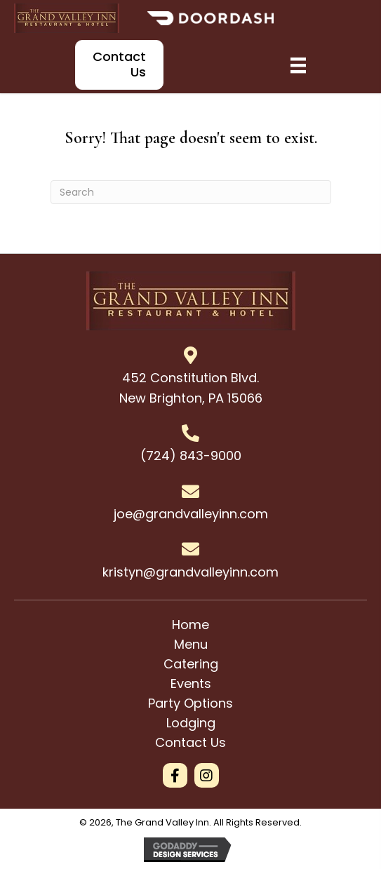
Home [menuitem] (190, 624)
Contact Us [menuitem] (190, 742)
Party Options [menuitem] (190, 703)
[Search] (191, 192)
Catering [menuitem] (190, 664)
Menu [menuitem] (191, 644)
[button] (175, 775)
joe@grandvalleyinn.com (191, 514)
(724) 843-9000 (190, 455)
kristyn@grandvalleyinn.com (190, 572)
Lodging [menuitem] (190, 723)
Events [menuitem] (191, 683)
